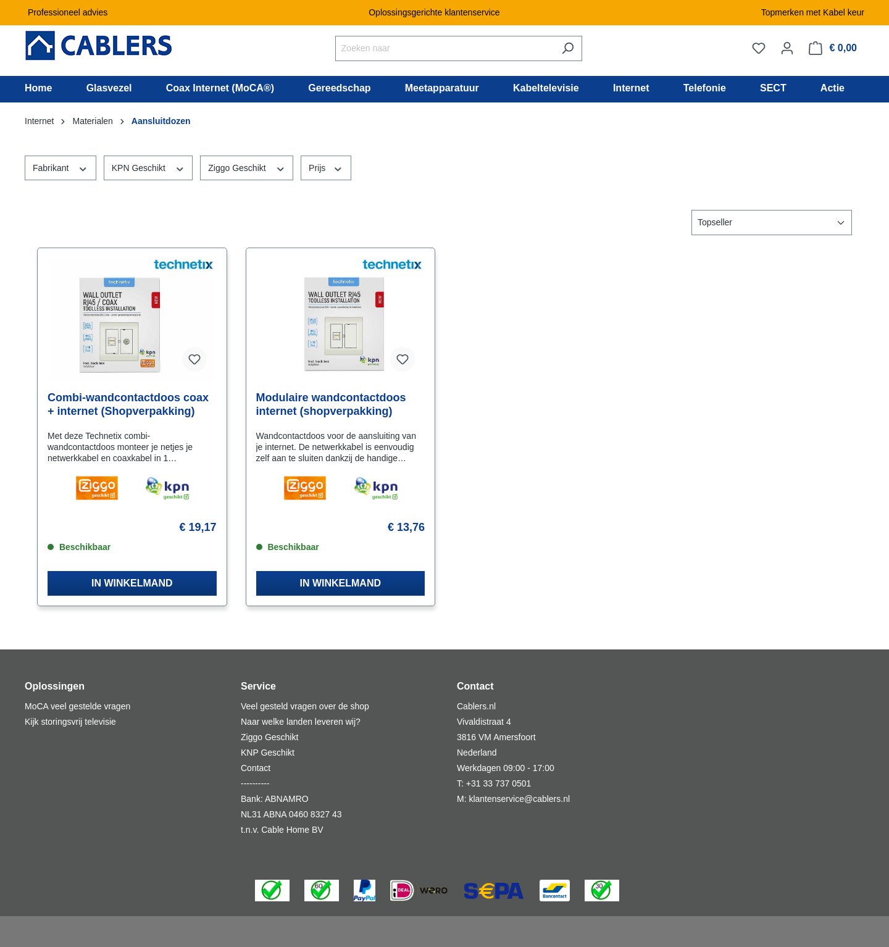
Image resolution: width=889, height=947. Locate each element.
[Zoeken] (567, 48)
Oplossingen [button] (55, 686)
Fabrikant (60, 167)
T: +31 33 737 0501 (494, 783)
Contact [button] (475, 686)
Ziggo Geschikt (246, 167)
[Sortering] (771, 222)
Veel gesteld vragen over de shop (305, 706)
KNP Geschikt (267, 752)
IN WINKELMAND (132, 583)
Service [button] (258, 686)
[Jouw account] (787, 48)
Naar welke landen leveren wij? (301, 722)
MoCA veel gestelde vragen (77, 706)
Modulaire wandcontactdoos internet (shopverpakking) (331, 404)
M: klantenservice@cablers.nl (513, 799)
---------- (255, 783)
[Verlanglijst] (759, 48)
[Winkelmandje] (832, 48)
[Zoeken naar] (444, 48)
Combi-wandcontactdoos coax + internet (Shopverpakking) (128, 404)
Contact (255, 768)
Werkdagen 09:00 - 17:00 (505, 768)
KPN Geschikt (148, 167)
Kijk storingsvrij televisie (70, 722)
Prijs (326, 167)
